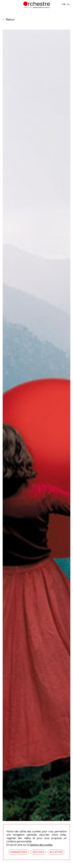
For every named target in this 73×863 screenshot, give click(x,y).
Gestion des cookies (41, 845)
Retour (10, 19)
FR (63, 4)
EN (68, 4)
